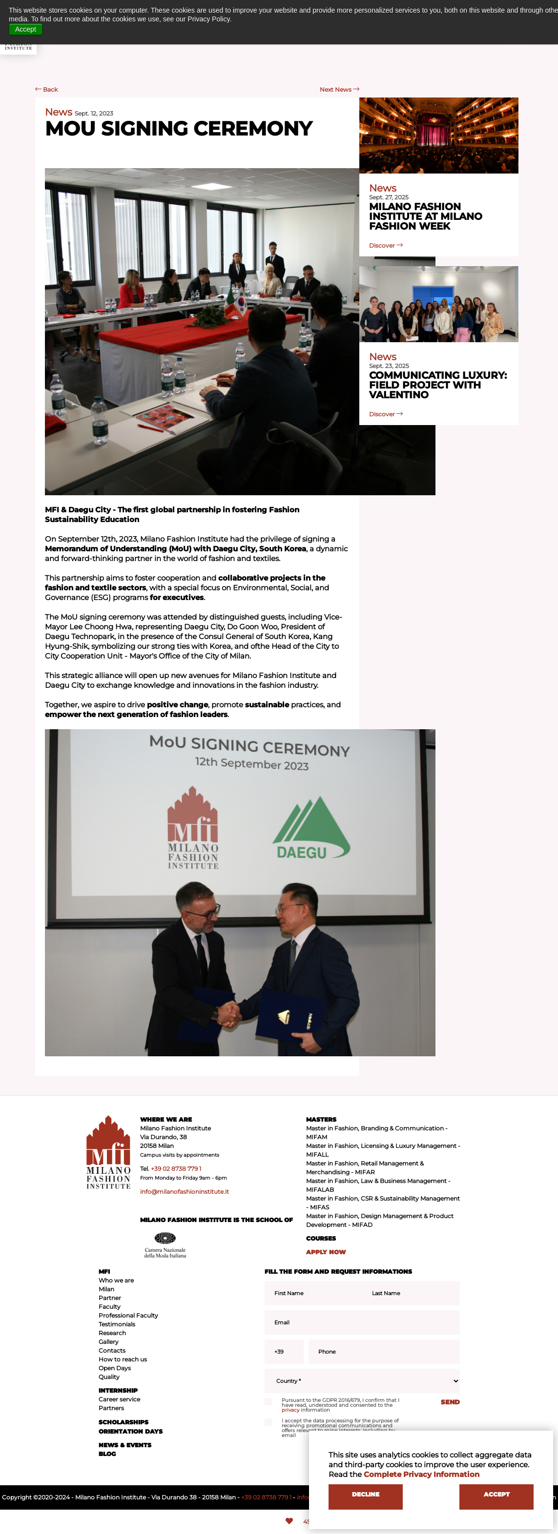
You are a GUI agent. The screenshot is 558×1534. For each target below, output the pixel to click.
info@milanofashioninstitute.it (184, 1191)
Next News (339, 89)
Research (112, 1333)
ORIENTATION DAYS (131, 1431)
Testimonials (117, 1324)
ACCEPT (497, 1494)
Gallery (109, 1341)
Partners (111, 1408)
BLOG (107, 1453)
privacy (290, 1410)
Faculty (110, 1306)
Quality (109, 1376)
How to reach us (123, 1359)
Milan (106, 1289)
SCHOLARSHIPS (123, 1422)
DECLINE (365, 1494)
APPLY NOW (326, 1252)
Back (46, 89)
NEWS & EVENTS (125, 1445)
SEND (450, 1402)
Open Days (115, 1368)
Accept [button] (25, 29)
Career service (119, 1399)
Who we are (116, 1280)
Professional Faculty (128, 1315)
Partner (110, 1297)
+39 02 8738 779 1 (176, 1168)
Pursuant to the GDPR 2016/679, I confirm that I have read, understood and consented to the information (332, 1405)
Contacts (112, 1350)
